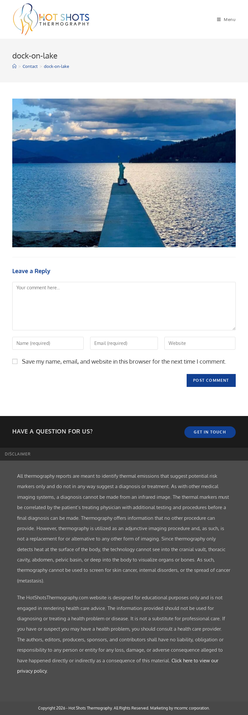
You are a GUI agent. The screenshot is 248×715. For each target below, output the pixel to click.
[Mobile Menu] (226, 19)
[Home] (14, 66)
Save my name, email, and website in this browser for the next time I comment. (124, 361)
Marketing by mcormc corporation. (180, 708)
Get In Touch (210, 432)
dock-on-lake (56, 66)
